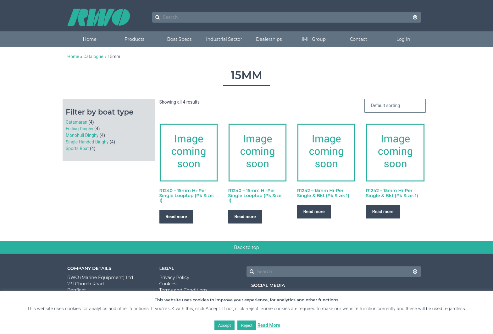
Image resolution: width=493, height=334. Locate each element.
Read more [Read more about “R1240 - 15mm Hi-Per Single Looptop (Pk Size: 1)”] (176, 216)
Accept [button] (224, 325)
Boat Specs (179, 39)
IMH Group (314, 39)
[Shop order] (395, 106)
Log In (403, 39)
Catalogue (93, 56)
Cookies (168, 284)
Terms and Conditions (183, 290)
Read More (269, 325)
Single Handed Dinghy (87, 141)
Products (134, 39)
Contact (358, 39)
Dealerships (269, 39)
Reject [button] (246, 325)
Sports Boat (77, 148)
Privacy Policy (174, 277)
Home (90, 39)
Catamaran (76, 122)
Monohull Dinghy (82, 135)
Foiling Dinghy (79, 128)
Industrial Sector (224, 39)
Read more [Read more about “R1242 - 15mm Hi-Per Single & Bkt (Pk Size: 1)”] (314, 211)
